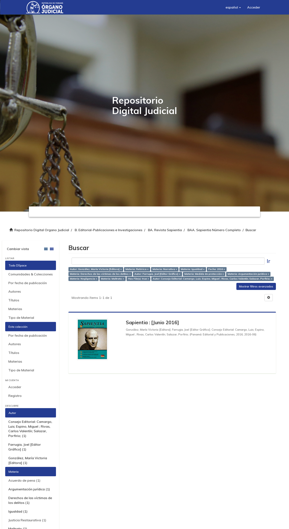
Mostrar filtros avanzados (256, 286)
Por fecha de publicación (27, 283)
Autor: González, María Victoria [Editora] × (96, 269)
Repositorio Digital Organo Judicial (41, 230)
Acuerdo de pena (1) (24, 480)
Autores (14, 291)
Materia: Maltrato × (112, 278)
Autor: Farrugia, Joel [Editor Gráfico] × (157, 273)
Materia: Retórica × (137, 269)
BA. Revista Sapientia (165, 230)
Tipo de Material (21, 317)
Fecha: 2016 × (216, 269)
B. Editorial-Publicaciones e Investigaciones (108, 230)
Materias (15, 309)
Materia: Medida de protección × (204, 273)
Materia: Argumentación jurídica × (248, 273)
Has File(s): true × (138, 278)
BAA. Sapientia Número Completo (214, 230)
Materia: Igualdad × (193, 269)
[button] (233, 7)
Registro (15, 396)
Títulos (13, 300)
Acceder (14, 387)
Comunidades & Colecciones (30, 274)
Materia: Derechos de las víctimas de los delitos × (100, 273)
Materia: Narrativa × (165, 269)
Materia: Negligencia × (83, 278)
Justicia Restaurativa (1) (27, 520)
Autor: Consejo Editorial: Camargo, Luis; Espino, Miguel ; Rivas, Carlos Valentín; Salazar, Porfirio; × (212, 278)
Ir (268, 261)
